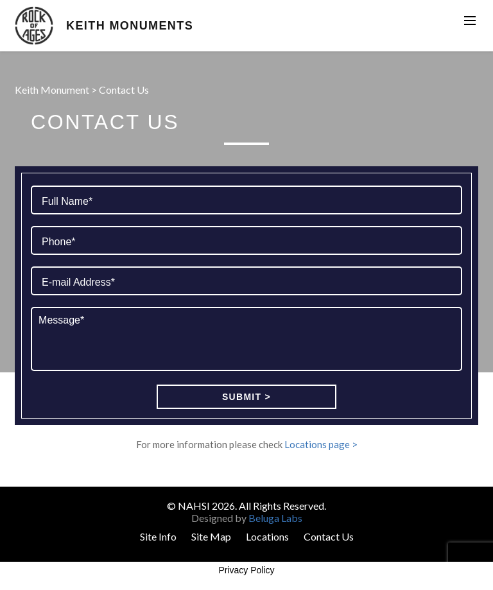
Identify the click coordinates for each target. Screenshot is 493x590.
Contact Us (329, 536)
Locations (267, 536)
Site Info (158, 536)
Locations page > (321, 444)
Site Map (211, 536)
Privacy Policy (246, 570)
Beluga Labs (275, 518)
